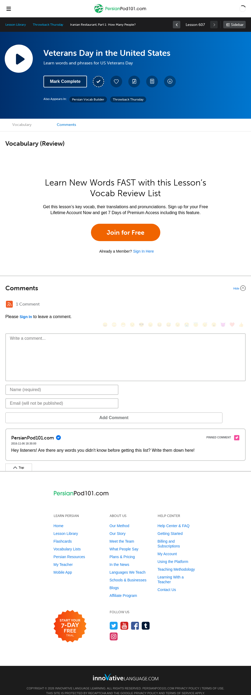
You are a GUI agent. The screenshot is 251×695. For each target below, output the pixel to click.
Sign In (25, 317)
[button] (243, 8)
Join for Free (125, 232)
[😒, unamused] (127, 305)
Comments (66, 124)
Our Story (118, 525)
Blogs (114, 580)
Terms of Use (213, 680)
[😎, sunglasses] (136, 305)
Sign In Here (143, 251)
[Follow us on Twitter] (114, 617)
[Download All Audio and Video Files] (170, 81)
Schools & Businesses (128, 572)
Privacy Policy (187, 680)
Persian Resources (69, 549)
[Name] (61, 382)
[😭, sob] (181, 305)
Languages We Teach (128, 564)
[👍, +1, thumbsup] (235, 305)
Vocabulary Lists (67, 541)
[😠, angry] (145, 305)
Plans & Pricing (122, 549)
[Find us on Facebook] (135, 617)
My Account (167, 546)
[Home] (120, 12)
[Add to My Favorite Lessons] (116, 81)
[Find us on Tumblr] (146, 617)
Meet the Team (122, 533)
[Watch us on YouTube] (124, 617)
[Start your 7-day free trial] (70, 618)
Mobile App (63, 564)
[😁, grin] (117, 305)
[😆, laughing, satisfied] (154, 305)
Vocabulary (21, 124)
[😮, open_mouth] (208, 305)
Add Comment (33, 409)
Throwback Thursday (48, 24)
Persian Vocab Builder (88, 99)
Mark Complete (65, 81)
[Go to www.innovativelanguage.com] (125, 669)
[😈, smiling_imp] (217, 305)
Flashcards (63, 533)
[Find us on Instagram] (114, 628)
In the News (119, 556)
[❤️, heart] (226, 305)
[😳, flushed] (108, 305)
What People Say (124, 541)
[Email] (61, 395)
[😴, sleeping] (199, 305)
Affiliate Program (123, 587)
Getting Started (170, 525)
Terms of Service (180, 685)
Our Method (119, 518)
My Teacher (63, 556)
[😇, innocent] (190, 305)
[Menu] (8, 8)
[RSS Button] (9, 304)
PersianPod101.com (158, 680)
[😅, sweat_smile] (163, 305)
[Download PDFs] (152, 81)
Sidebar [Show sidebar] (237, 24)
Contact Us (167, 582)
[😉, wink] (172, 305)
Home (58, 518)
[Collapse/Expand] (125, 288)
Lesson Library (15, 24)
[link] (176, 24)
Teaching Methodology (176, 561)
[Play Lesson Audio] (19, 58)
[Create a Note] (134, 81)
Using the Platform (173, 553)
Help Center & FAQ (174, 518)
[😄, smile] (99, 305)
